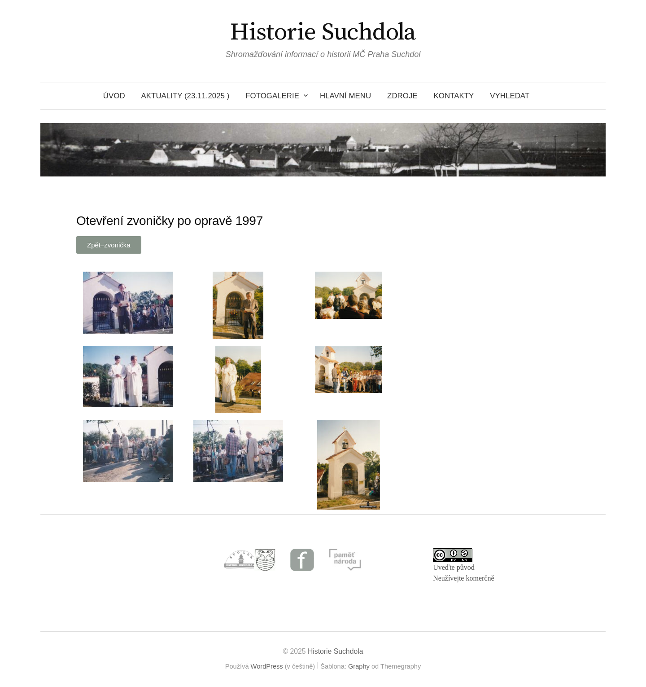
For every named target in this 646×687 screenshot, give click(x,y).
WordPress (267, 666)
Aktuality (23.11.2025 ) (185, 96)
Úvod (114, 96)
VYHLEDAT (509, 96)
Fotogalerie (272, 96)
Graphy (359, 666)
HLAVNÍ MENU (345, 96)
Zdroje (402, 96)
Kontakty (454, 96)
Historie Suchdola (323, 32)
